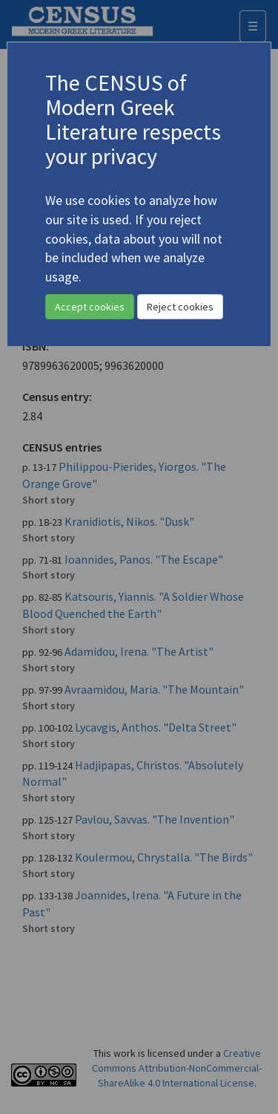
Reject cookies (180, 306)
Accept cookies (90, 306)
